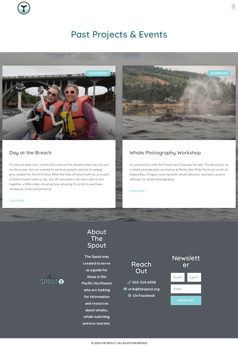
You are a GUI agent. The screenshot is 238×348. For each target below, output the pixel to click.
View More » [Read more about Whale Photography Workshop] (138, 191)
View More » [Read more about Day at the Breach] (18, 200)
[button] (233, 7)
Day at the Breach (30, 153)
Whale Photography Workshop (165, 153)
